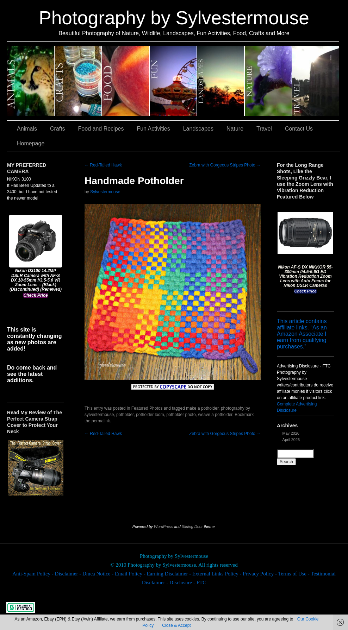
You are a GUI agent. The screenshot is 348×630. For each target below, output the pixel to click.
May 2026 (290, 433)
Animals (31, 81)
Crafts (78, 81)
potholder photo (180, 414)
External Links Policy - (217, 574)
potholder (124, 414)
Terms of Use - (294, 574)
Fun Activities (173, 81)
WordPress (163, 526)
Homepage (30, 143)
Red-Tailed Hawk (103, 165)
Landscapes (221, 81)
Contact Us (299, 129)
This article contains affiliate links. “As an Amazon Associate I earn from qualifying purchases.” (302, 333)
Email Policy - (131, 574)
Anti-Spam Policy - (33, 574)
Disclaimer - (68, 574)
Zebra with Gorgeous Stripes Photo (225, 165)
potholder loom (150, 414)
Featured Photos (147, 408)
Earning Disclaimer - (169, 574)
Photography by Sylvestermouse (174, 17)
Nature (268, 81)
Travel (315, 81)
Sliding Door (192, 526)
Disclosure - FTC (187, 582)
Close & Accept (176, 625)
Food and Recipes (126, 81)
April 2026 (291, 439)
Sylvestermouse (105, 191)
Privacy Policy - (260, 574)
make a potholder (202, 408)
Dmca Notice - (98, 574)
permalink (101, 420)
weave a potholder (215, 414)
